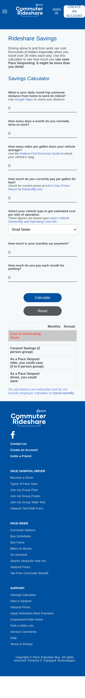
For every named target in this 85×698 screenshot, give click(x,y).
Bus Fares (17, 542)
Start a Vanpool (20, 601)
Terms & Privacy (21, 644)
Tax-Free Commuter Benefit (29, 573)
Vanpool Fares (20, 567)
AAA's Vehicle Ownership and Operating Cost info (38, 219)
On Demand (18, 554)
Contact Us (18, 443)
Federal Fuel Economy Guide (40, 153)
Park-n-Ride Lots (22, 625)
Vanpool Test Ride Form (26, 508)
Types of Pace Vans (24, 483)
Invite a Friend (20, 456)
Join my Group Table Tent (27, 502)
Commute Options (22, 530)
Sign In (57, 11)
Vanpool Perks (20, 607)
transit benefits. (64, 393)
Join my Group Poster (25, 496)
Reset (42, 311)
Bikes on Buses (21, 548)
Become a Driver (21, 477)
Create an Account (24, 450)
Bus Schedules (20, 536)
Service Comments (23, 631)
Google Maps (24, 99)
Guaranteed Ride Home (26, 619)
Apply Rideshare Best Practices (32, 613)
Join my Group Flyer (24, 490)
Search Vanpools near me (28, 560)
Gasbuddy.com (32, 189)
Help (13, 638)
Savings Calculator (23, 595)
